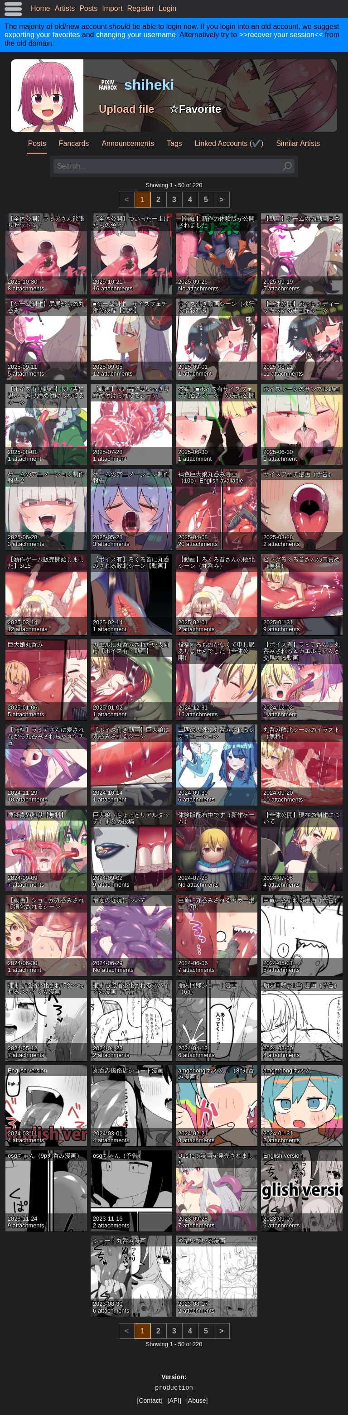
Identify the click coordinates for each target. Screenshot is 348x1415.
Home (40, 8)
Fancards (74, 143)
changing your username (136, 35)
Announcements (128, 143)
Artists (65, 8)
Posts (88, 8)
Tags (174, 143)
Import (112, 8)
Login (167, 8)
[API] (174, 1400)
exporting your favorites (42, 35)
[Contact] (150, 1400)
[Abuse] (197, 1400)
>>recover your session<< (281, 35)
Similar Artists (298, 143)
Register (141, 8)
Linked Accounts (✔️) (229, 143)
